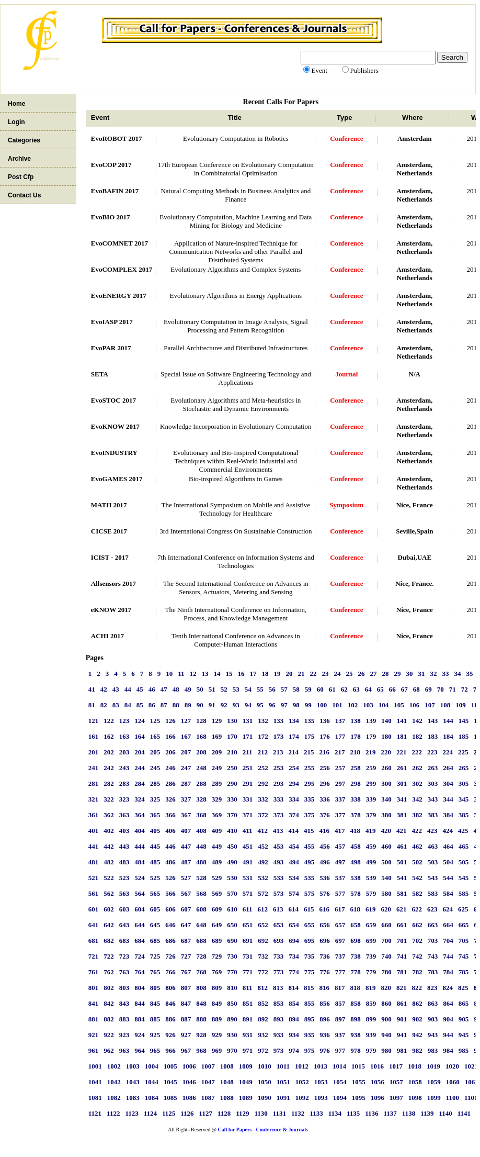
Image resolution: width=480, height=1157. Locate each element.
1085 (170, 1098)
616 (324, 909)
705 (464, 940)
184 (448, 736)
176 (324, 736)
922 (109, 1035)
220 (386, 752)
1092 (302, 1098)
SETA (99, 374)
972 (263, 1050)
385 (464, 815)
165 (155, 736)
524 (139, 878)
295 (309, 783)
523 (124, 878)
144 (448, 721)
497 (340, 862)
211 (248, 752)
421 (401, 831)
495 (309, 862)
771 (248, 972)
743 (433, 956)
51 (212, 689)
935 (309, 1035)
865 (464, 1003)
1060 (453, 1082)
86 (151, 705)
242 (109, 768)
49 (188, 689)
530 (232, 878)
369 (217, 815)
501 (402, 862)
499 (371, 862)
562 (109, 893)
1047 (208, 1082)
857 (340, 1003)
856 (324, 1003)
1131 (279, 1113)
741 (402, 956)
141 (402, 721)
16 (241, 673)
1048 (227, 1082)
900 (386, 1019)
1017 (396, 1066)
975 (309, 1050)
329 (217, 799)
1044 (151, 1082)
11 (181, 673)
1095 (358, 1098)
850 (232, 1003)
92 (224, 705)
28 (385, 673)
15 (229, 673)
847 (186, 1003)
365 (155, 815)
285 (155, 783)
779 (371, 972)
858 (355, 1003)
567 (186, 893)
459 (371, 846)
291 (248, 783)
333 (278, 799)
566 (170, 893)
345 (464, 799)
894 (294, 1019)
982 (417, 1050)
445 (155, 846)
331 (248, 799)
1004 (151, 1066)
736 (324, 956)
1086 (189, 1098)
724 (139, 956)
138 (355, 721)
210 (232, 752)
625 (463, 909)
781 (402, 972)
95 (260, 705)
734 (294, 956)
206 (170, 752)
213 (278, 752)
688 (201, 940)
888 (201, 1019)
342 (417, 799)
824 (448, 988)
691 (248, 940)
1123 (131, 1113)
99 (308, 705)
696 (324, 940)
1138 (408, 1113)
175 (309, 736)
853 (278, 1003)
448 (201, 846)
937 (340, 1035)
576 (324, 893)
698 (355, 940)
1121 (94, 1113)
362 (109, 815)
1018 (414, 1066)
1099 (434, 1098)
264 (448, 768)
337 (340, 799)
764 (139, 972)
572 (263, 893)
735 (309, 956)
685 (155, 940)
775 (309, 972)
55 (260, 689)
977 (340, 1050)
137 (340, 721)
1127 (205, 1113)
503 (433, 862)
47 (164, 689)
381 (402, 815)
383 (433, 815)
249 (217, 768)
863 (433, 1003)
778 (355, 972)
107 (430, 705)
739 (371, 956)
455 (309, 846)
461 (402, 846)
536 (324, 878)
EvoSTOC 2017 (113, 400)
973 (278, 1050)
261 (402, 768)
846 (170, 1003)
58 (296, 689)
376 (324, 815)
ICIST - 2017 (110, 557)
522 (109, 878)
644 (139, 925)
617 (340, 909)
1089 (246, 1098)
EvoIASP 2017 (112, 322)
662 (417, 925)
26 (361, 673)
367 (186, 815)
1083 (133, 1098)
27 (373, 673)
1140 (445, 1113)
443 (124, 846)
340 (386, 799)
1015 (358, 1066)
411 (248, 831)
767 (186, 972)
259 (371, 768)
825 (463, 988)
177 (340, 736)
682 (109, 940)
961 (93, 1050)
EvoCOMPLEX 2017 (121, 269)
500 (386, 862)
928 (201, 1035)
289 (217, 783)
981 (402, 1050)
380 (386, 815)
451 (248, 846)
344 (448, 799)
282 (109, 783)
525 (155, 878)
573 (278, 893)
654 (294, 925)
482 (109, 862)
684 (139, 940)
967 (186, 1050)
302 (417, 783)
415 (309, 831)
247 (186, 768)
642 (109, 925)
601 (93, 909)
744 (448, 956)
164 (139, 736)
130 (232, 721)
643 (124, 925)
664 (448, 925)
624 (448, 909)
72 (464, 689)
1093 (321, 1098)
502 (417, 862)
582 (417, 893)
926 (170, 1035)
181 (402, 736)
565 (155, 893)
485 (155, 862)
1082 (114, 1098)
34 (457, 673)
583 (433, 893)
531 (248, 878)
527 (186, 878)
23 (325, 673)
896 (324, 1019)
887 (186, 1019)
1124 (150, 1113)
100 (322, 705)
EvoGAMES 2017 (117, 479)
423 (432, 831)
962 (109, 1050)
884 (139, 1019)
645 (155, 925)
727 (186, 956)
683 (124, 940)
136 (324, 721)
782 (417, 972)
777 (340, 972)
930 (232, 1035)
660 (386, 925)
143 (433, 721)
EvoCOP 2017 (111, 165)
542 (417, 878)
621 (401, 909)
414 (294, 831)
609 (217, 909)
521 (93, 878)
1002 (114, 1066)
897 (340, 1019)
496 (324, 862)
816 (324, 988)
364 (139, 815)
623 (432, 909)
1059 (434, 1082)
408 (201, 831)
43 (115, 689)
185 (464, 736)
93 (236, 705)
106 (414, 705)
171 (248, 736)
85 (139, 705)
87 (164, 705)
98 (296, 705)
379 (371, 815)
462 (417, 846)
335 (309, 799)
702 (417, 940)
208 (201, 752)
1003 (133, 1066)
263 (433, 768)
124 (139, 721)
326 (170, 799)
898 (355, 1019)
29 (397, 673)
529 (217, 878)
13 (205, 673)
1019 (433, 1066)
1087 (208, 1098)
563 (124, 893)
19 (277, 673)
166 (170, 736)
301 (402, 783)
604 (139, 909)
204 (139, 752)
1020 (452, 1066)
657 (340, 925)
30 (409, 673)
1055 (358, 1082)
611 (248, 909)
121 (93, 721)
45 (139, 689)
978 (355, 1050)
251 (248, 768)
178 (355, 736)
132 (263, 721)
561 (93, 893)
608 (201, 909)
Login (16, 122)
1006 (189, 1066)
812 (263, 988)
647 (186, 925)
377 (340, 815)
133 (278, 721)
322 (109, 799)
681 (93, 940)
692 (263, 940)
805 (155, 988)
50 (200, 689)
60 (320, 689)
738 (355, 956)
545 (464, 878)
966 (170, 1050)
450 (232, 846)
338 (355, 799)
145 (464, 721)
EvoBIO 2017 (110, 217)
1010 (264, 1066)
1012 (301, 1066)
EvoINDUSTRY (114, 453)
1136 (371, 1113)
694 (294, 940)
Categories (24, 140)
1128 (224, 1113)
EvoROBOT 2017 (116, 138)
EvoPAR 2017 (111, 348)
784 (448, 972)
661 (402, 925)
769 (217, 972)
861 (402, 1003)
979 (371, 1050)
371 (248, 815)
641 (93, 925)
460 (386, 846)
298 (355, 783)
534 (294, 878)
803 (124, 988)
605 (155, 909)
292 (263, 783)
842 (109, 1003)
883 (124, 1019)
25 (349, 673)
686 (170, 940)
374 (294, 815)
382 (417, 815)
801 (93, 988)
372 (263, 815)
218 (355, 752)
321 (93, 799)
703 (433, 940)
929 (217, 1035)
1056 (377, 1082)
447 (186, 846)
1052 (302, 1082)
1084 (151, 1098)
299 (371, 783)
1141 (464, 1113)
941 (402, 1035)
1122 (113, 1113)
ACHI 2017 (107, 636)
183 (433, 736)
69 (428, 689)
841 (93, 1003)
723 (124, 956)
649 (217, 925)
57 (284, 689)
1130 (260, 1113)
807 (186, 988)
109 (460, 705)
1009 (246, 1066)
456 (324, 846)
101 (337, 705)
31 (421, 673)
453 (278, 846)
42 (103, 689)
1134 (334, 1113)
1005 (170, 1066)
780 (386, 972)
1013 (320, 1066)
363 (124, 815)
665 (464, 925)
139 (371, 721)
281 (93, 783)
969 (217, 1050)
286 (170, 783)
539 (371, 878)
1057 (396, 1082)
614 (294, 909)
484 (139, 862)
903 (433, 1019)
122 (109, 721)
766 (170, 972)
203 (124, 752)
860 (386, 1003)
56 (272, 689)
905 (464, 1019)
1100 (452, 1098)
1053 (321, 1082)
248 (201, 768)
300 (386, 783)
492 (263, 862)
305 (464, 783)
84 (127, 705)
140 (386, 721)
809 (217, 988)
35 (469, 673)
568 (201, 893)
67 (404, 689)
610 (232, 909)
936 (324, 1035)
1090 (264, 1098)
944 (448, 1035)
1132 (297, 1113)
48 (176, 689)
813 (278, 988)
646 (170, 925)
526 (170, 878)
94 (248, 705)
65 (380, 689)
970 (232, 1050)
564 (139, 893)
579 (371, 893)
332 (263, 799)
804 (139, 988)
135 (309, 721)
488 (201, 862)
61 (332, 689)
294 (294, 783)
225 (463, 752)
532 (263, 878)
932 (263, 1035)
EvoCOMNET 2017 (119, 243)
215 (309, 752)
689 (217, 940)
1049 (246, 1082)
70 (440, 689)
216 (324, 752)
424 (448, 831)
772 (263, 972)
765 (155, 972)
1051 (283, 1082)
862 (417, 1003)
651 (248, 925)
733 (278, 956)
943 (433, 1035)
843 (124, 1003)
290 (232, 783)
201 (93, 752)
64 (368, 689)
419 (370, 831)
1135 (353, 1113)
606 (170, 909)
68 (416, 689)
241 (93, 768)
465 (464, 846)
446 (170, 846)
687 (186, 940)
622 (417, 909)
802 (109, 988)
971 (248, 1050)
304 (448, 783)
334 (294, 799)
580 (386, 893)
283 (124, 783)
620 (386, 909)
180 (386, 736)
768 (201, 972)
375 (309, 815)
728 (201, 956)
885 (155, 1019)
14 (217, 673)
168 (201, 736)
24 (337, 673)
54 (248, 689)
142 (417, 721)
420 (386, 831)
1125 (168, 1113)
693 (278, 940)
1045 (170, 1082)
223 (432, 752)
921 (93, 1035)
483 (124, 862)
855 (309, 1003)
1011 (283, 1066)
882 (109, 1019)
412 (263, 831)
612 (263, 909)
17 (253, 673)
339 (371, 799)
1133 (316, 1113)
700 (386, 940)
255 (309, 768)
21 (301, 673)
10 (169, 673)
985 (464, 1050)
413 (278, 831)
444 (139, 846)
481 (93, 862)
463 (433, 846)
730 (232, 956)
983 (433, 1050)
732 (263, 956)
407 (186, 831)
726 (170, 956)
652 (263, 925)
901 (402, 1019)
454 (294, 846)
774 (294, 972)
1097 (396, 1098)
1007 (208, 1066)
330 (232, 799)
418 (355, 831)
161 (93, 736)
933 (278, 1035)
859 (371, 1003)
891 (248, 1019)
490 (232, 862)
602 (109, 909)
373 (278, 815)
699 (371, 940)
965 (155, 1050)
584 (448, 893)
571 (248, 893)
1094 (340, 1098)
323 (124, 799)
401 (93, 831)
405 (155, 831)
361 (93, 815)
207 (186, 752)
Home (16, 103)
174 (294, 736)
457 (340, 846)
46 (151, 689)
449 (217, 846)
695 (309, 940)
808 (201, 988)
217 (340, 752)
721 (93, 956)
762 (109, 972)
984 (448, 1050)
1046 (189, 1082)
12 (193, 673)
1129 (242, 1113)
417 (340, 831)
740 (386, 956)
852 (263, 1003)
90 (200, 705)
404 (139, 831)
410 (232, 831)
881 (93, 1019)
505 (464, 862)
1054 (340, 1082)
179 (371, 736)
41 (91, 689)
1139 (426, 1113)
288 (201, 783)
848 (201, 1003)
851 (248, 1003)
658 (355, 925)
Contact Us (24, 195)
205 (155, 752)
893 (278, 1019)
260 (386, 768)
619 (370, 909)
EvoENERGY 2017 (118, 295)
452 (263, 846)
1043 (133, 1082)
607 (186, 909)
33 (445, 673)
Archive (19, 158)
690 (232, 940)
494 (294, 862)
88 (176, 705)
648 (201, 925)
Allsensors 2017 (113, 583)
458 (355, 846)
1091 (283, 1098)
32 (433, 673)
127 (186, 721)
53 (236, 689)
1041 (95, 1082)
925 (155, 1035)
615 (309, 909)
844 (139, 1003)
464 (448, 846)
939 (371, 1035)
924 (139, 1035)
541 (402, 878)
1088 (227, 1098)
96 (272, 705)
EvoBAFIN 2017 (115, 191)
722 (109, 956)
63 (356, 689)
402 (109, 831)
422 (417, 831)
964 (139, 1050)
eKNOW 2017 (111, 610)
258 (355, 768)
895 (309, 1019)
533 (278, 878)
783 (433, 972)
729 (217, 956)
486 (170, 862)
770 (232, 972)
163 (124, 736)
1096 (377, 1098)
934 (294, 1035)
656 (324, 925)
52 (224, 689)
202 (109, 752)
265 (464, 768)
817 (340, 988)
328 (201, 799)
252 (263, 768)
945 (464, 1035)
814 (294, 988)
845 (155, 1003)
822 (417, 988)
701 (402, 940)
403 (124, 831)
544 (448, 878)
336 (324, 799)
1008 (227, 1066)
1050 (264, 1082)
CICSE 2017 (109, 531)
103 (368, 705)
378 (355, 815)
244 (139, 768)
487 (186, 862)
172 (263, 736)
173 (278, 736)
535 (309, 878)
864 (448, 1003)
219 (370, 752)
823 (432, 988)
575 (309, 893)
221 (401, 752)
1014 (339, 1066)
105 (399, 705)
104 (384, 705)
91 (212, 705)
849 (217, 1003)
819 (370, 988)
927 (186, 1035)
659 (371, 925)
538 (355, 878)
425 (463, 831)
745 (464, 956)
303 (433, 783)
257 (340, 768)
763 (124, 972)
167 (186, 736)
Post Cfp (20, 177)
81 (91, 705)
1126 (186, 1113)
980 (386, 1050)
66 (392, 689)
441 (93, 846)
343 (433, 799)
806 (170, 988)
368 (201, 815)
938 (355, 1035)
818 (355, 988)
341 (402, 799)
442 (109, 846)
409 (217, 831)
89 (188, 705)
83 (115, 705)
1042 (114, 1082)
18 (265, 673)
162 (109, 736)
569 (217, 893)
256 (324, 768)
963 (124, 1050)
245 (155, 768)
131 (248, 721)
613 (278, 909)
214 (294, 752)
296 (324, 783)
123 (124, 721)
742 (417, 956)
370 (232, 815)
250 (232, 768)
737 (340, 956)
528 (201, 878)
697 (340, 940)
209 (217, 752)
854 (294, 1003)
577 (340, 893)
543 (433, 878)
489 (217, 862)
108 (445, 705)
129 (217, 721)
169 (217, 736)
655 (309, 925)
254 (294, 768)
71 (452, 689)
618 (355, 909)
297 (340, 783)
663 (433, 925)
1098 (415, 1098)
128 (201, 721)
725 (155, 956)
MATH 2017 (109, 505)
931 (248, 1035)
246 (170, 768)
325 (155, 799)
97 (284, 705)
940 (386, 1035)
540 (386, 878)
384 (448, 815)
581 (402, 893)
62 (344, 689)
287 (186, 783)
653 (278, 925)
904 (448, 1019)
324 (139, 799)
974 (294, 1050)
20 (289, 673)
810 (232, 988)
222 (417, 752)
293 (278, 783)
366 (170, 815)
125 (155, 721)
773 (278, 972)
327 (186, 799)
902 (417, 1019)
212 (263, 752)
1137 (390, 1113)
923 (124, 1035)
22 (313, 673)
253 (278, 768)
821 (401, 988)
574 (294, 893)
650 (232, 925)
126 (170, 721)
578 (355, 893)
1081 (95, 1098)
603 (124, 909)
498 (355, 862)
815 (309, 988)
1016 (377, 1066)
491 (248, 862)
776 (324, 972)
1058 (415, 1082)
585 (464, 893)
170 (232, 736)
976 (324, 1050)
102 (353, 705)
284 (139, 783)
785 (464, 972)
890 (232, 1019)
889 (217, 1019)
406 (170, 831)
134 (294, 721)
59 (308, 689)
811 (248, 988)
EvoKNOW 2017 (115, 426)
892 (263, 1019)
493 (278, 862)
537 (340, 878)
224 (448, 752)
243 (124, 768)
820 (386, 988)
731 (248, 956)
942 (417, 1035)
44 (127, 689)
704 (448, 940)
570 (232, 893)
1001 (95, 1066)
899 (371, 1019)
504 (448, 862)
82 (103, 705)
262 (417, 768)
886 (170, 1019)
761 (93, 972)
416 (324, 831)
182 (417, 736)
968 (201, 1050)
